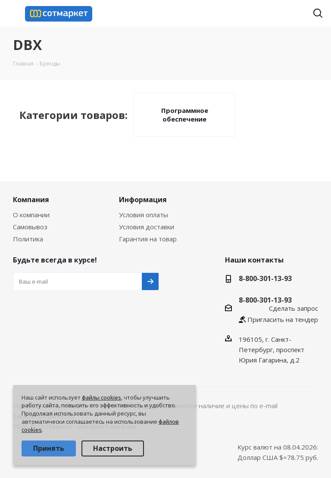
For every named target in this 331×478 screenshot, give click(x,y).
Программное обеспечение (184, 114)
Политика (28, 238)
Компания (31, 199)
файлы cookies (101, 397)
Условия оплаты (143, 214)
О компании (31, 214)
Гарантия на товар (148, 238)
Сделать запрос (293, 308)
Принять (48, 448)
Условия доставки (146, 226)
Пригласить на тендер (282, 319)
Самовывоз (30, 226)
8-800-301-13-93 (265, 278)
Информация (143, 199)
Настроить (112, 448)
